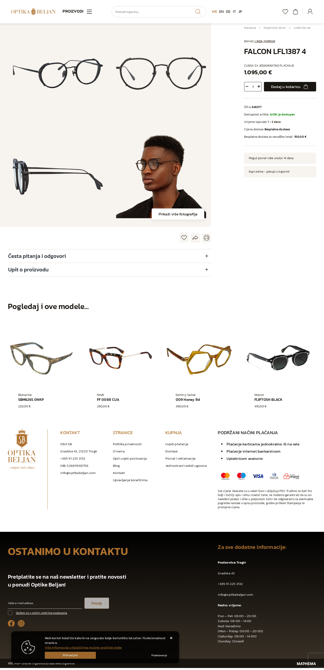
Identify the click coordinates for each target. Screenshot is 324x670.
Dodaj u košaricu (290, 87)
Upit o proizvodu (28, 269)
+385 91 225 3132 (72, 460)
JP (240, 11)
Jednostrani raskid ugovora (186, 467)
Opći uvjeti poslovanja (130, 460)
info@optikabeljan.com (78, 474)
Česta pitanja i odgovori (37, 256)
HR (214, 11)
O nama (119, 453)
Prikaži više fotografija (178, 214)
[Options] (159, 655)
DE (228, 11)
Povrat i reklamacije (180, 460)
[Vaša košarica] (295, 12)
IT (234, 11)
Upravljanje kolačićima (130, 482)
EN (221, 11)
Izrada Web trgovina (59, 665)
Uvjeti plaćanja (176, 446)
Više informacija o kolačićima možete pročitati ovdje (83, 647)
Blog (116, 467)
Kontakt (119, 474)
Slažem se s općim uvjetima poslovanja (41, 615)
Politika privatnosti (127, 446)
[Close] (70, 655)
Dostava (171, 453)
